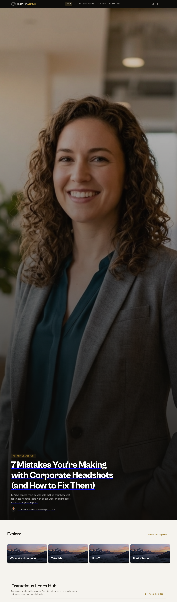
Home (69, 4)
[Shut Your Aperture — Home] (23, 4)
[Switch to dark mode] (158, 4)
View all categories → (159, 534)
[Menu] (163, 4)
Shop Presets (88, 4)
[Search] (153, 4)
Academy (77, 4)
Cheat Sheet (101, 4)
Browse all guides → (155, 594)
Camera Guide (114, 4)
